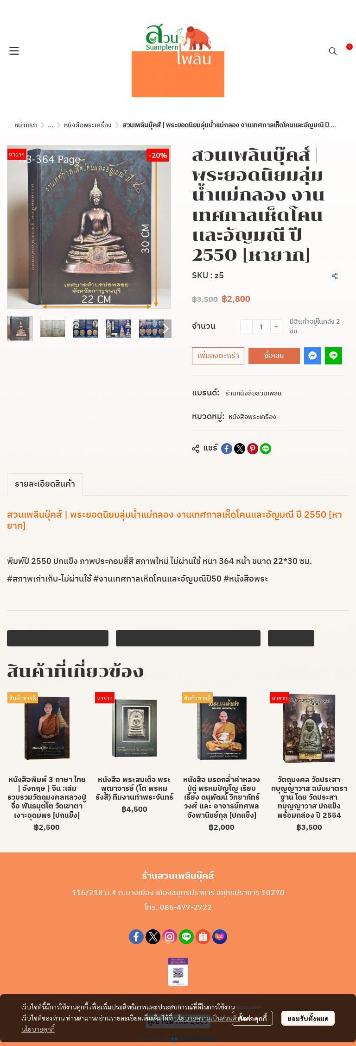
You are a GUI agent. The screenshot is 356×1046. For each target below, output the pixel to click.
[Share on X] (239, 448)
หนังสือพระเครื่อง (88, 125)
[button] (332, 50)
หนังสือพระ (291, 638)
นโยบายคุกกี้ (38, 1029)
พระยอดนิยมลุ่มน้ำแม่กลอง (58, 638)
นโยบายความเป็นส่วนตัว (207, 1018)
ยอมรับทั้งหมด (308, 1018)
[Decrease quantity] (246, 326)
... (50, 125)
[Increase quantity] (276, 326)
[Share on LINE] (265, 448)
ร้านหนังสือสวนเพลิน (253, 393)
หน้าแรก (25, 125)
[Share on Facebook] (226, 448)
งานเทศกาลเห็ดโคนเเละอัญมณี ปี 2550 (188, 638)
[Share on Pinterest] (252, 448)
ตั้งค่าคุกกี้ (252, 1018)
